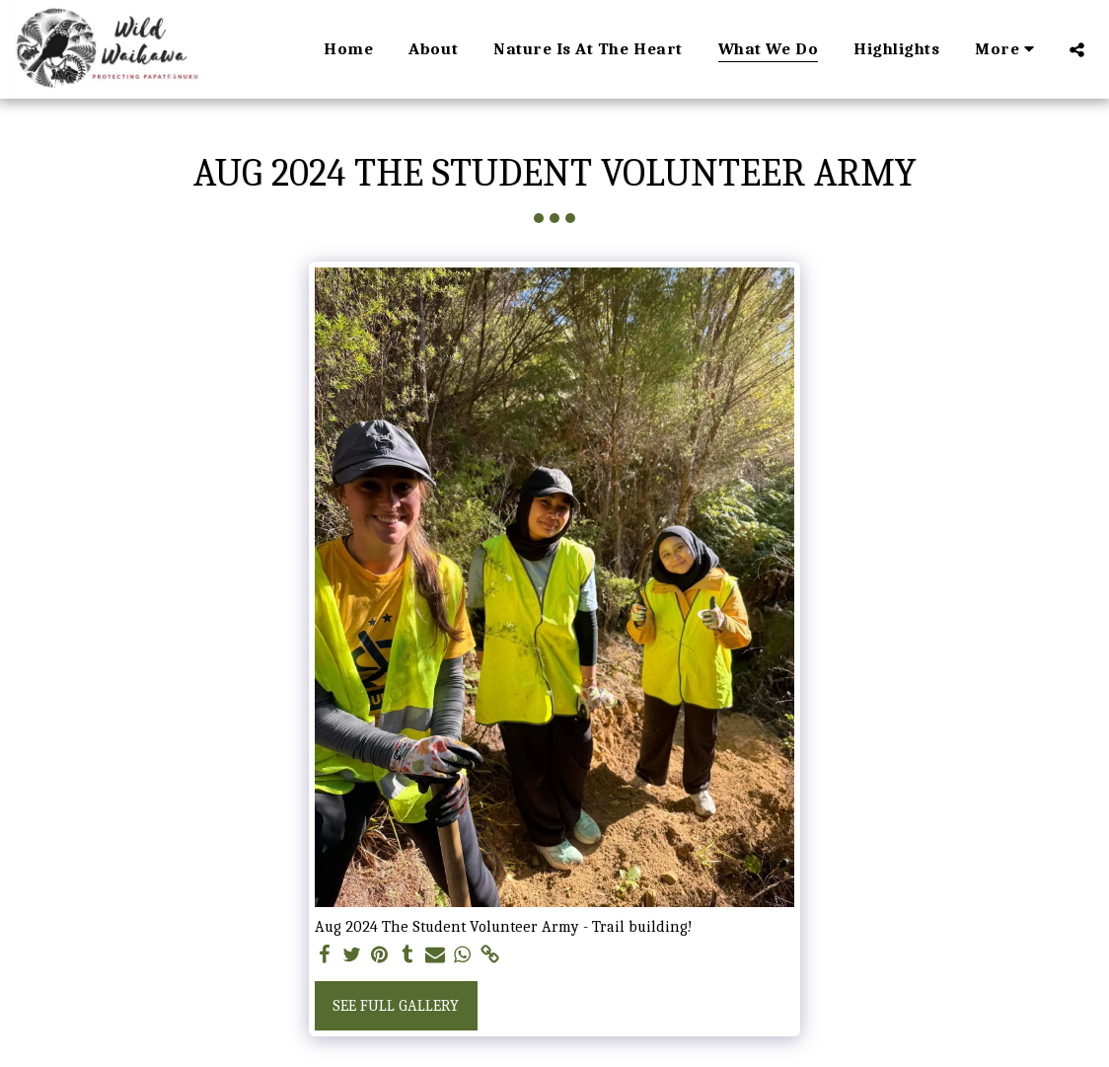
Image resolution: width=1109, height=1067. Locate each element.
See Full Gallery (396, 1006)
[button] (1077, 49)
